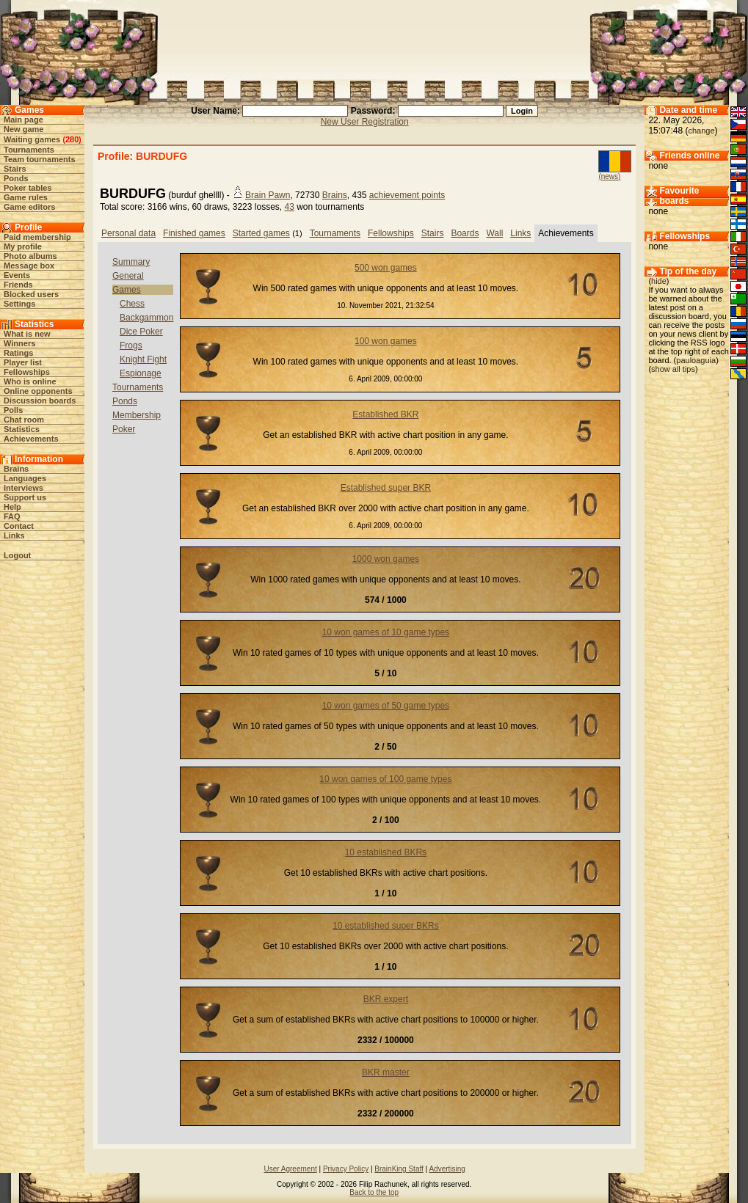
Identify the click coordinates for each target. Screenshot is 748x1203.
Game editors (29, 206)
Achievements (31, 438)
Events (17, 275)
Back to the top (374, 1192)
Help (12, 506)
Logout (17, 555)
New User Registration (365, 122)
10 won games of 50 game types (385, 706)
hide (659, 281)
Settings (19, 303)
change (701, 130)
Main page (23, 119)
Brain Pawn (267, 195)
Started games (261, 233)
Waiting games (32, 139)
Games (126, 290)
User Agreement (290, 1169)
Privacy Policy (345, 1169)
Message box (29, 265)
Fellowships (27, 372)
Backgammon (146, 317)
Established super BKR (386, 488)
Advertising (447, 1169)
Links (14, 535)
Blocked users (31, 294)
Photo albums (30, 256)
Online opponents (38, 391)
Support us (25, 497)
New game (23, 129)
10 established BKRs (385, 852)
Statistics (22, 429)
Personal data (128, 233)
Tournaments (29, 149)
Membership (136, 415)
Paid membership (37, 237)
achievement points (407, 195)
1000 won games (385, 559)
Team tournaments (40, 159)
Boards (465, 233)
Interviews (23, 487)
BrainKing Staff (399, 1169)
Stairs (15, 168)
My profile (23, 246)
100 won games (386, 341)
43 (289, 207)
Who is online (30, 381)
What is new (27, 333)
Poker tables (27, 187)
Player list (23, 362)
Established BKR (385, 414)
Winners (19, 343)
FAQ (12, 516)
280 (72, 139)
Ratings (18, 352)
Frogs (131, 345)
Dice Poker (141, 331)
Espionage (140, 373)
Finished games (194, 233)
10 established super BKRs (386, 926)
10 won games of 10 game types (385, 632)
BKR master (386, 1072)
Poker (123, 429)
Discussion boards (40, 400)
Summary (131, 262)
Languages (25, 478)
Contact (19, 526)
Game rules (26, 197)
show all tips (673, 369)
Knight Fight (143, 359)
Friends (18, 284)
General (128, 276)
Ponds (16, 178)
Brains (16, 468)
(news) (609, 176)
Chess (132, 304)
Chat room (24, 419)
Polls (13, 410)
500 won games (386, 268)
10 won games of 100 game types (385, 779)
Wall (494, 233)
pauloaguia (696, 360)
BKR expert (385, 999)
